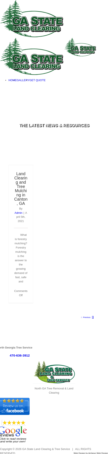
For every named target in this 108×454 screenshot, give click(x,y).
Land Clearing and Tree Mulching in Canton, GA (21, 188)
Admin (18, 212)
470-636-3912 (20, 355)
